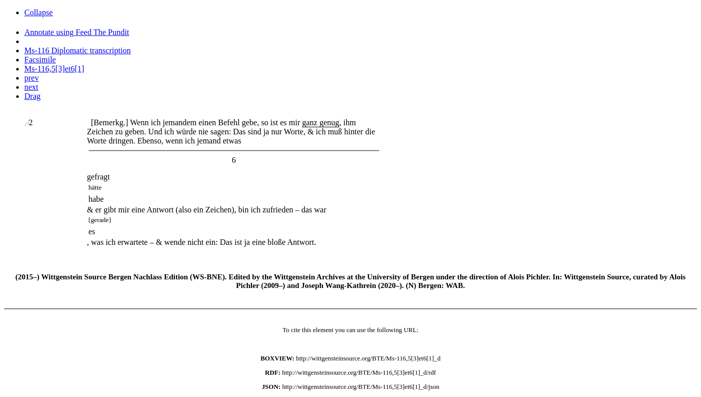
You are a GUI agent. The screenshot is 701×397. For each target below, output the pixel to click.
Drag (32, 96)
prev (31, 78)
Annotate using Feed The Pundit (76, 32)
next (31, 87)
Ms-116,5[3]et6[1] (54, 68)
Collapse (38, 12)
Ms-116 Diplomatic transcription (77, 50)
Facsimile (40, 59)
